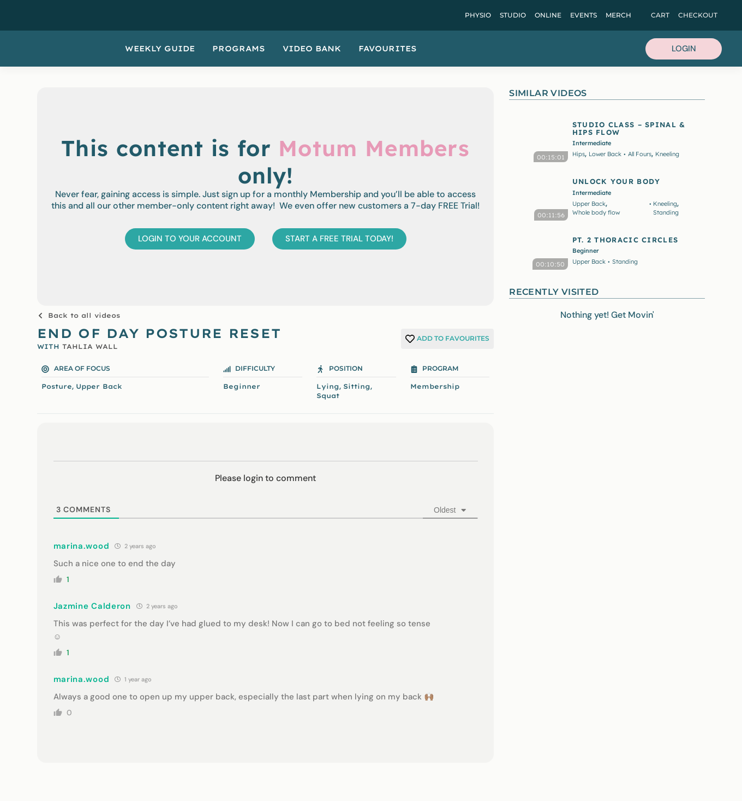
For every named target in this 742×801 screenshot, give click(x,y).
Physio (478, 15)
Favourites (387, 49)
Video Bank (312, 49)
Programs (238, 49)
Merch (618, 15)
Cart (660, 15)
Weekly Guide (160, 49)
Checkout (697, 15)
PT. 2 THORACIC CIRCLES (625, 239)
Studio (513, 15)
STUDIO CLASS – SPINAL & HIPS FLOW (629, 128)
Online (548, 15)
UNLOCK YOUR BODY (616, 181)
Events (583, 15)
